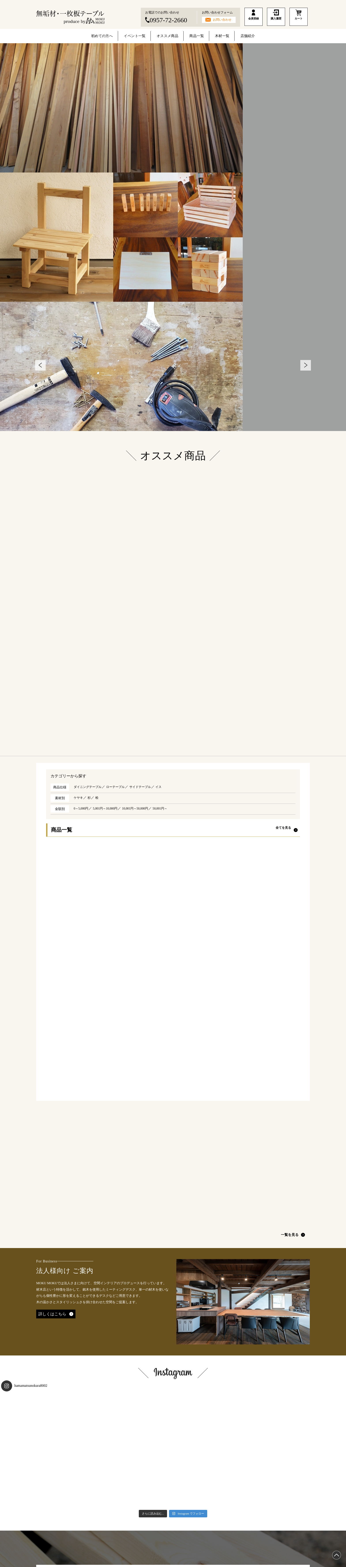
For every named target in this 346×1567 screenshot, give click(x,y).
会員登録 (253, 22)
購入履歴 (276, 22)
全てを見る (283, 830)
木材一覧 (222, 36)
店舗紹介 (247, 36)
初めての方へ (103, 36)
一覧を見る (292, 1136)
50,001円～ (165, 808)
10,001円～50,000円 (139, 808)
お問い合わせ (222, 19)
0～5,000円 (81, 808)
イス (163, 787)
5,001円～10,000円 (107, 808)
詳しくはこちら (52, 1215)
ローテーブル (118, 787)
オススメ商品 (169, 36)
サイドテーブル (144, 787)
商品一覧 (197, 36)
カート (299, 22)
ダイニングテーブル (88, 787)
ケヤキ (79, 798)
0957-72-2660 (168, 20)
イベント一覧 (136, 36)
